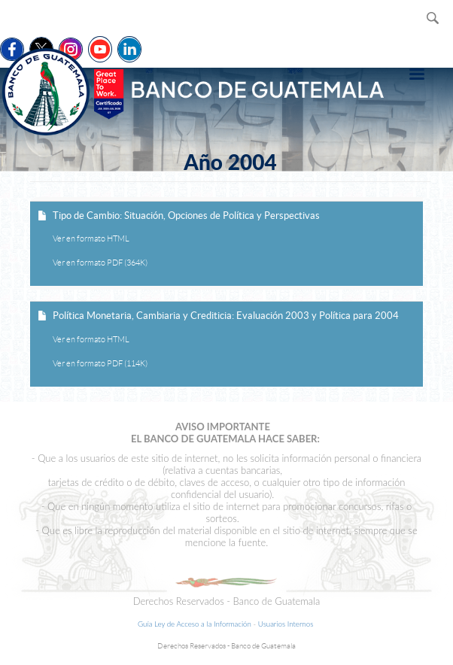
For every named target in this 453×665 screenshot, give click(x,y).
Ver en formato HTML (91, 238)
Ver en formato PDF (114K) (100, 363)
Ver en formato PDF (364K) (100, 262)
